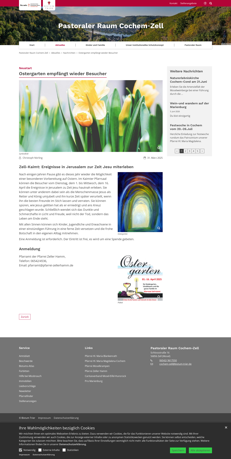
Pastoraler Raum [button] (193, 45)
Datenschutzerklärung (72, 452)
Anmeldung (29, 249)
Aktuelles (55, 52)
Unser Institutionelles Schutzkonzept (145, 45)
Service (24, 348)
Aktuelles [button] (60, 45)
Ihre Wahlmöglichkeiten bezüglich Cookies (57, 436)
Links (89, 348)
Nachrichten (69, 52)
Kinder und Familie (95, 45)
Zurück (25, 316)
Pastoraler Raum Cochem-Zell (33, 52)
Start (31, 45)
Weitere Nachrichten (186, 71)
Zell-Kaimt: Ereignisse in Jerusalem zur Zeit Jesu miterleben (76, 167)
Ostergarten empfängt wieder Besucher (98, 52)
